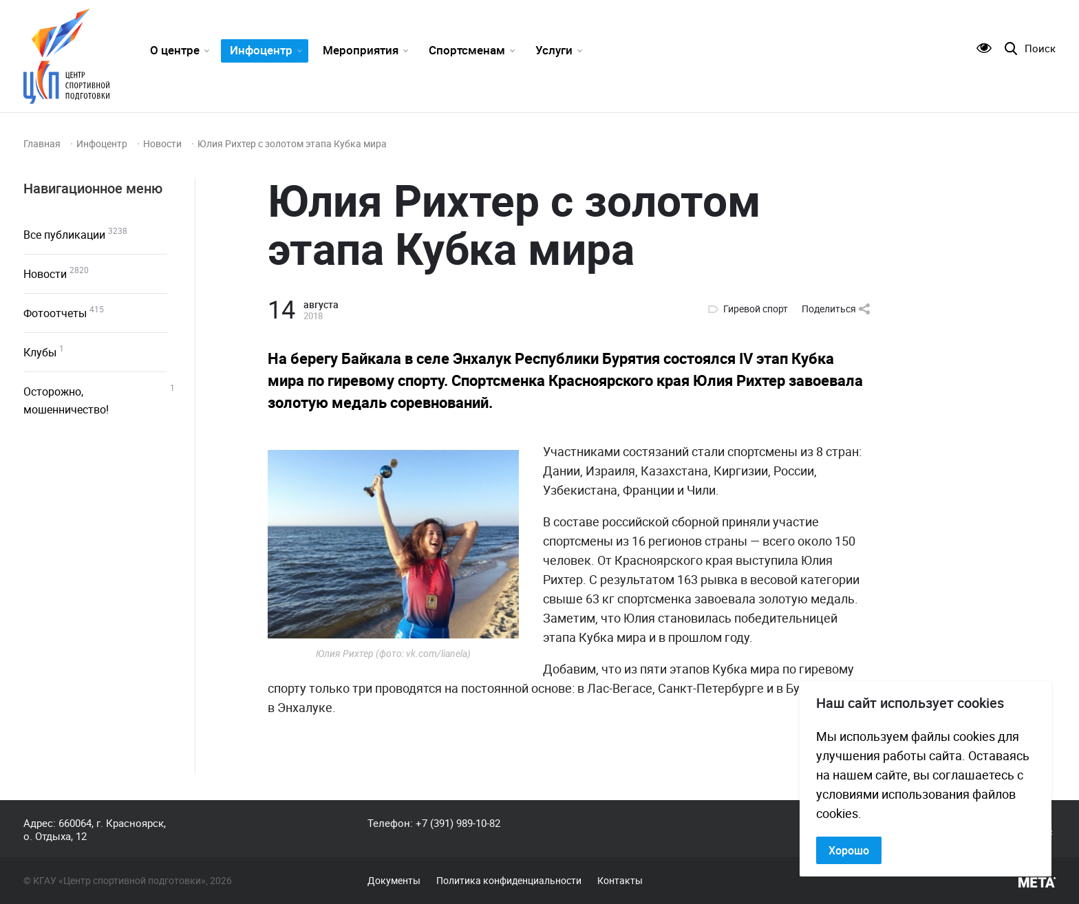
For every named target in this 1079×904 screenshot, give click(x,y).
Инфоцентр (261, 50)
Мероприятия (360, 50)
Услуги (554, 50)
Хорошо (849, 850)
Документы (393, 880)
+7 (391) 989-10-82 (458, 823)
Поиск (1040, 48)
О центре (175, 50)
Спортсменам (467, 50)
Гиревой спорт (755, 308)
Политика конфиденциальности (508, 880)
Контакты (620, 880)
